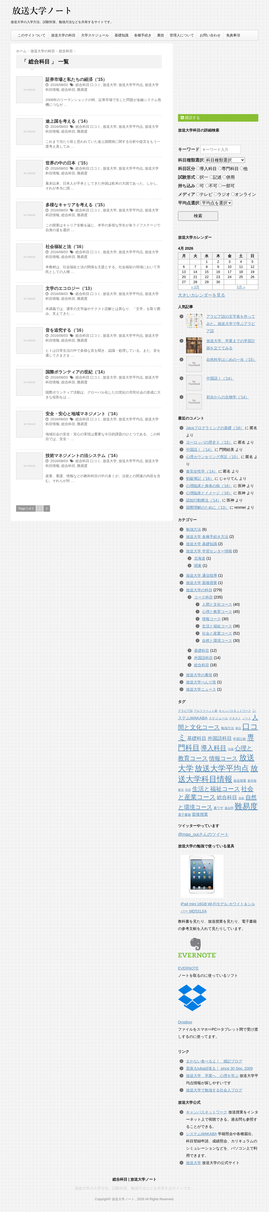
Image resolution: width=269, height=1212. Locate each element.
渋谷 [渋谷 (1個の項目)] (188, 789)
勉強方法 (193, 529)
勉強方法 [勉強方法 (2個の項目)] (227, 728)
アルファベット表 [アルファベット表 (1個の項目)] (205, 710)
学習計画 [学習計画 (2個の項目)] (239, 739)
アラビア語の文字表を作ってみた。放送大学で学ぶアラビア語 (230, 323)
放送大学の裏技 (199, 675)
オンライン (243, 194)
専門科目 (228, 168)
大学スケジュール (95, 35)
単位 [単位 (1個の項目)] (238, 728)
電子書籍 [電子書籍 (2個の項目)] (184, 815)
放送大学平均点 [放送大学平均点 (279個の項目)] (222, 768)
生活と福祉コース (217, 626)
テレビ (204, 194)
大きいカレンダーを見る (201, 295)
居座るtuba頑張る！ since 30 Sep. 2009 (219, 1068)
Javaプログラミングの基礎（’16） (215, 428)
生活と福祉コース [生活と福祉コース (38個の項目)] (216, 788)
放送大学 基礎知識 (201, 544)
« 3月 (195, 287)
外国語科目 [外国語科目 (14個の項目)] (220, 738)
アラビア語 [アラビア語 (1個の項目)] (185, 710)
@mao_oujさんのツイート (203, 834)
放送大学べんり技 (201, 682)
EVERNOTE (197, 954)
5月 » (241, 287)
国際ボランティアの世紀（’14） (76, 372)
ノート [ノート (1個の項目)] (246, 718)
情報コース (211, 619)
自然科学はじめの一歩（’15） (231, 359)
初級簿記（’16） (200, 478)
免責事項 (233, 35)
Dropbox (192, 1004)
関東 (198, 565)
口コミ (95, 85)
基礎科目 (201, 650)
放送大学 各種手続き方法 (207, 536)
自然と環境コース (217, 640)
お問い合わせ (210, 35)
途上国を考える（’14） (68, 121)
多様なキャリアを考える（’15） (76, 205)
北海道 (199, 558)
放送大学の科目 (63, 35)
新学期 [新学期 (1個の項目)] (252, 780)
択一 (202, 177)
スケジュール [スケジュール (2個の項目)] (218, 718)
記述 (216, 177)
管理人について (182, 35)
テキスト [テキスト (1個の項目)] (235, 718)
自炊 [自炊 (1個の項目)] (241, 798)
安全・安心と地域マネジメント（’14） (83, 414)
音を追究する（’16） (66, 330)
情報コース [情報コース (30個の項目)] (223, 758)
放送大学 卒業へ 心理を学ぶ (212, 1075)
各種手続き (142, 35)
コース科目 (203, 597)
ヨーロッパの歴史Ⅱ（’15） (209, 442)
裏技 (160, 35)
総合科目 (82, 85)
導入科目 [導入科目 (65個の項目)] (213, 747)
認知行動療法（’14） (203, 500)
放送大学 (110, 85)
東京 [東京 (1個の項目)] (181, 789)
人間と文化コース (217, 604)
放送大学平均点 (131, 85)
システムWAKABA (201, 1134)
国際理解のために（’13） (207, 507)
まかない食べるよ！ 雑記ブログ (214, 1061)
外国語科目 (203, 658)
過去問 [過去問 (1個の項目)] (229, 808)
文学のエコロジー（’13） (70, 288)
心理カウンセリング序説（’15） (213, 457)
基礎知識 (121, 35)
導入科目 (206, 168)
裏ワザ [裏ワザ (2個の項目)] (218, 808)
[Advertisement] (218, 76)
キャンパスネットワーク (206, 1112)
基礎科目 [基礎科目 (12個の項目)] (196, 738)
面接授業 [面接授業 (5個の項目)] (200, 814)
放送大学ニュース (201, 689)
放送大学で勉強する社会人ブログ (214, 1090)
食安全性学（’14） (201, 471)
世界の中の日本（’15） (68, 163)
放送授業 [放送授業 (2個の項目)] (239, 781)
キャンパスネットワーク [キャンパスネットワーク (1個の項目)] (235, 710)
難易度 (82, 90)
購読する (190, 117)
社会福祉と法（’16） (66, 246)
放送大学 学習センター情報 (209, 551)
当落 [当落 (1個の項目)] (231, 749)
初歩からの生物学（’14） (227, 397)
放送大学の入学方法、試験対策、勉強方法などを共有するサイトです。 (135, 1188)
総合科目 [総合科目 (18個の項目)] (227, 797)
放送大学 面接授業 (201, 583)
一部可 (226, 186)
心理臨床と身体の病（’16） (209, 486)
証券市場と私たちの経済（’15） (76, 79)
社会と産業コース (217, 633)
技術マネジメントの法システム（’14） (83, 455)
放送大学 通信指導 (201, 575)
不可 (211, 186)
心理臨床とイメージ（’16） (209, 493)
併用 (229, 177)
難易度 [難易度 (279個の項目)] (246, 806)
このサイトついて (32, 35)
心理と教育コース (217, 611)
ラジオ (222, 194)
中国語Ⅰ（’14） (220, 378)
